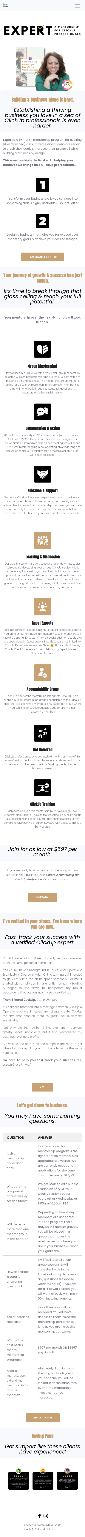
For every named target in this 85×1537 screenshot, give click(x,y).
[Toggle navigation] (77, 5)
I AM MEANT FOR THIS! (43, 257)
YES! (42, 1087)
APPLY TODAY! (42, 1417)
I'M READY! (42, 897)
